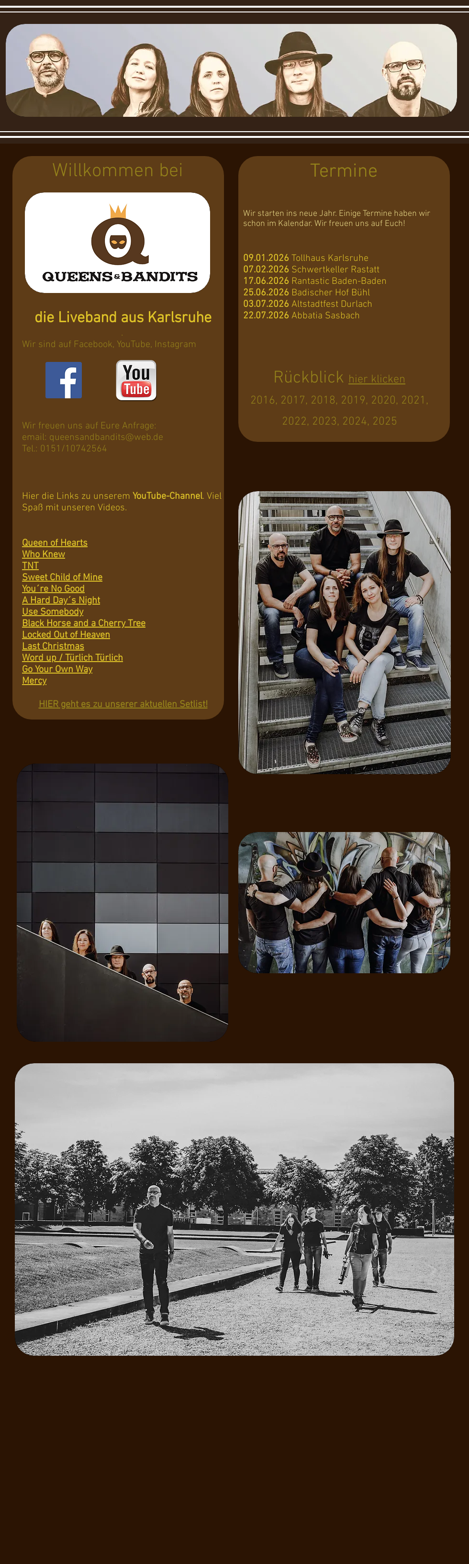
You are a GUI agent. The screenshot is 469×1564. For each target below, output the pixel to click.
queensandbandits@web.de (106, 437)
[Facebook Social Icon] (63, 380)
